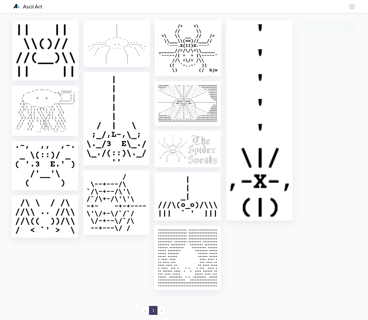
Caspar (309, 301)
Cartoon (329, 290)
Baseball (334, 172)
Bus (332, 247)
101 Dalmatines (330, 43)
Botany (309, 236)
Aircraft (310, 64)
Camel (309, 290)
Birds (308, 215)
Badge (308, 161)
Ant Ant (335, 97)
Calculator (312, 269)
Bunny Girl (312, 247)
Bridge (343, 236)
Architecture (332, 107)
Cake (330, 258)
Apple (308, 107)
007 (307, 43)
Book (342, 226)
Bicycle (335, 204)
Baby (335, 150)
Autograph (337, 140)
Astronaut (312, 140)
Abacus (309, 54)
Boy (327, 236)
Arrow (326, 118)
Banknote (311, 172)
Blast (325, 226)
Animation (312, 97)
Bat (331, 183)
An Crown (329, 75)
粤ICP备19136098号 (315, 312)
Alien (308, 75)
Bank (326, 161)
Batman (310, 193)
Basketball (312, 183)
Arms (308, 118)
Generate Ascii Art (327, 26)
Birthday (328, 215)
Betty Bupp (312, 204)
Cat (345, 301)
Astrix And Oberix (318, 129)
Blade (308, 226)
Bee (327, 193)
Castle (329, 301)
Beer (343, 193)
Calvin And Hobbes (319, 279)
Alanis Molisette (338, 64)
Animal (327, 86)
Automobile (313, 150)
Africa (329, 54)
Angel (308, 86)
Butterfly (311, 258)
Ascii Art (27, 6)
